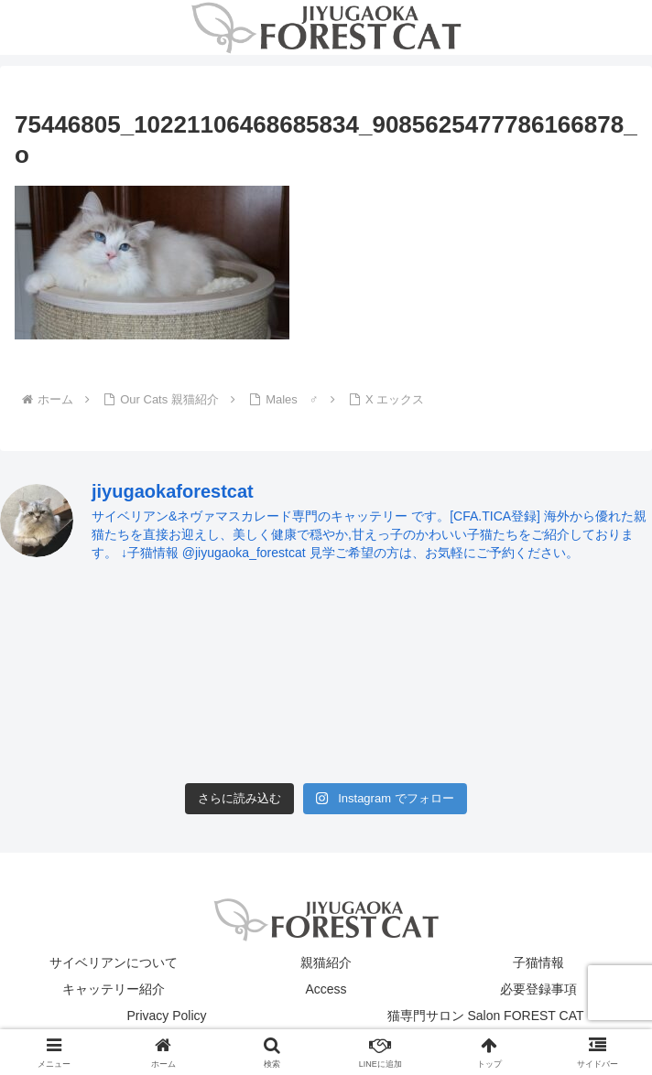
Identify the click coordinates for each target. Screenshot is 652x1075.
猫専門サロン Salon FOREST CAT (485, 1015)
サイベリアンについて (113, 962)
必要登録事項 (538, 989)
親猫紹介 (326, 962)
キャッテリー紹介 (113, 989)
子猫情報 (538, 962)
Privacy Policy (166, 1015)
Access (325, 989)
